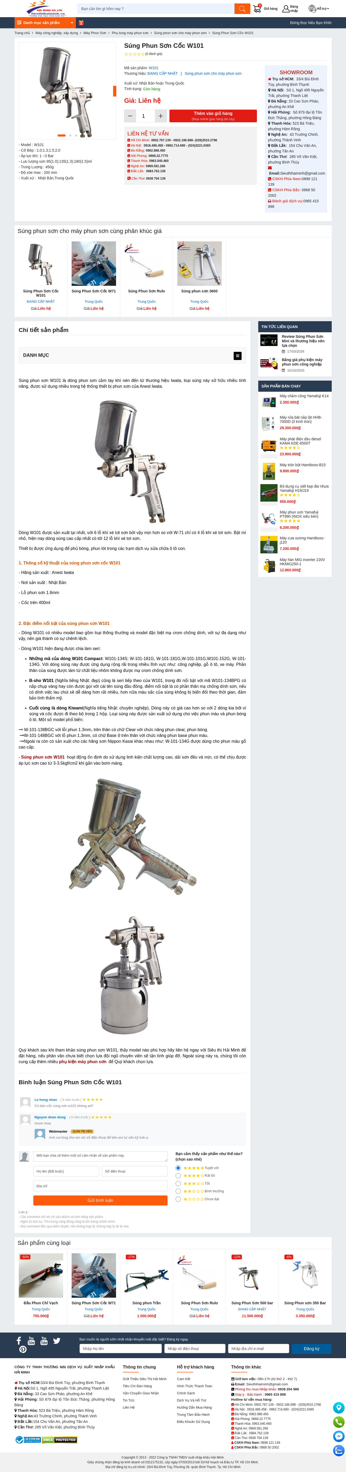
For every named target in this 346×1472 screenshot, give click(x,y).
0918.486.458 (153, 145)
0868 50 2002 (269, 1447)
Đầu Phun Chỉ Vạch (41, 1303)
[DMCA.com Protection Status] (59, 1440)
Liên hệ (129, 1407)
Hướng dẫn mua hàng (194, 1407)
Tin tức (129, 1400)
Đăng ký (312, 1349)
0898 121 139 (270, 1443)
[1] (178, 1199)
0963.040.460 (159, 161)
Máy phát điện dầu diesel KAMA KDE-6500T (300, 441)
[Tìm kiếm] (243, 8)
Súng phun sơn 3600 (199, 291)
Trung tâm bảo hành (193, 1415)
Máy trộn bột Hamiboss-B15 (303, 465)
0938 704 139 (258, 1438)
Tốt (193, 1183)
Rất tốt (195, 1175)
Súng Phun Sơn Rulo (146, 291)
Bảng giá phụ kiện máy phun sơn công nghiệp (302, 362)
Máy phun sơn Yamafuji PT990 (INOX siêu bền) (299, 514)
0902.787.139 (160, 140)
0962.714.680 (175, 145)
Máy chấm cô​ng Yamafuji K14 (304, 396)
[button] (320, 8)
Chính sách (186, 1393)
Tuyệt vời (197, 1168)
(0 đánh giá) (143, 54)
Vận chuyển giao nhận (141, 1393)
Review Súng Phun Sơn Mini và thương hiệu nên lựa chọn (303, 341)
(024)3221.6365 (199, 145)
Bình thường (200, 1191)
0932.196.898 (183, 140)
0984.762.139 (155, 171)
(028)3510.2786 (206, 140)
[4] (178, 1175)
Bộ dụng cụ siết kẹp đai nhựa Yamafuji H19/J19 (304, 488)
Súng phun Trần (146, 1303)
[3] (178, 1183)
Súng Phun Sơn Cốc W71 (94, 291)
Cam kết (183, 1379)
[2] (178, 1191)
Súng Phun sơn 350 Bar (305, 1303)
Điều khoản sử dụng (193, 1422)
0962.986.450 (155, 150)
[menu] (238, 356)
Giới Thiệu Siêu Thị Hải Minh (145, 1379)
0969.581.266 (155, 166)
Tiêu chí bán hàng (137, 1386)
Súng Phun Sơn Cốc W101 (40, 293)
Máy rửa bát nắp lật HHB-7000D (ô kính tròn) (301, 419)
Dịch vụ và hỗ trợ (191, 1400)
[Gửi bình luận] (100, 1200)
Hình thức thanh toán (194, 1386)
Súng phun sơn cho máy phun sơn (213, 73)
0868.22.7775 (158, 156)
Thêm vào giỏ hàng (213, 116)
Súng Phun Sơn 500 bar (252, 1303)
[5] (178, 1168)
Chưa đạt (197, 1199)
